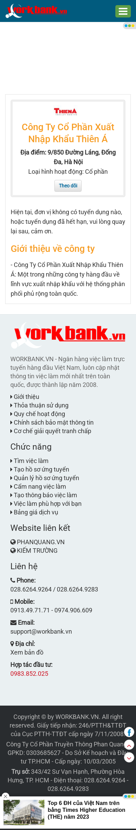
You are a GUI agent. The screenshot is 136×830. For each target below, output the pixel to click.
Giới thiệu (24, 396)
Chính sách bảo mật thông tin (52, 422)
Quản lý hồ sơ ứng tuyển (44, 477)
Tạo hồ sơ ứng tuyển (39, 469)
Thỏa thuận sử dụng (39, 405)
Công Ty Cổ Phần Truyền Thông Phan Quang (66, 744)
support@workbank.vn (41, 631)
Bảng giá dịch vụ (34, 512)
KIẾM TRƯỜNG (37, 550)
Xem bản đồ (26, 652)
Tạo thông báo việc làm (43, 495)
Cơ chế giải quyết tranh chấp (50, 431)
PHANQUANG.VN (41, 542)
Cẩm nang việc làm (38, 486)
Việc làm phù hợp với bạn (46, 503)
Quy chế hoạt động (37, 413)
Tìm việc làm (29, 460)
